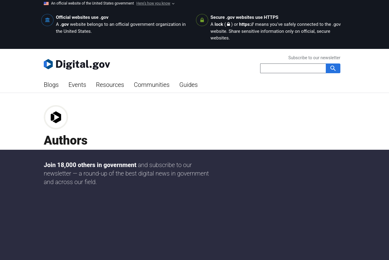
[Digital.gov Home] (119, 64)
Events (77, 84)
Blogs (51, 84)
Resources (110, 84)
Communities (152, 84)
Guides (188, 84)
